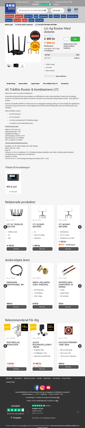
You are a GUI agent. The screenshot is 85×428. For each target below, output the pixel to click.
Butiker (31, 20)
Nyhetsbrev (47, 378)
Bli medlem (39, 20)
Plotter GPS (28, 16)
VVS (50, 16)
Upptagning (43, 16)
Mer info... (16, 249)
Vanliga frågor (10, 382)
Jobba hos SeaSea (29, 378)
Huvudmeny (9, 16)
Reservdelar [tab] (23, 83)
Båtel (36, 16)
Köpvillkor (9, 378)
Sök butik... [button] (57, 10)
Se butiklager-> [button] (49, 50)
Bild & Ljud (9, 24)
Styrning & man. (72, 16)
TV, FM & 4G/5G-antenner (24, 24)
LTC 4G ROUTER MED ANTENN (46, 24)
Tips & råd (17, 20)
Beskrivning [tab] (11, 83)
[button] (53, 76)
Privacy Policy (66, 378)
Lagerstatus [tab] (35, 83)
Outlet (25, 20)
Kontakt (39, 378)
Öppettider (19, 16)
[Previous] (5, 227)
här (57, 400)
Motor (63, 16)
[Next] (80, 227)
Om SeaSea (56, 378)
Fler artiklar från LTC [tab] (50, 83)
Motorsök (9, 20)
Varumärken (18, 378)
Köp (75, 39)
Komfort (56, 16)
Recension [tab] (64, 83)
